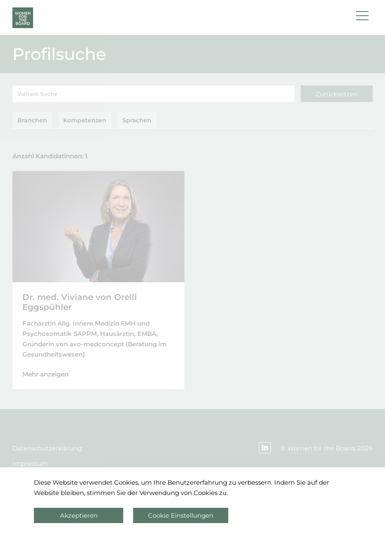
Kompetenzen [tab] (84, 120)
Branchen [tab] (32, 120)
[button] (362, 17)
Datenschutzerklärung (47, 448)
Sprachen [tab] (136, 120)
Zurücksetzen (337, 94)
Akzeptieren (79, 515)
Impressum (30, 463)
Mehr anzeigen (45, 374)
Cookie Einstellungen (180, 515)
